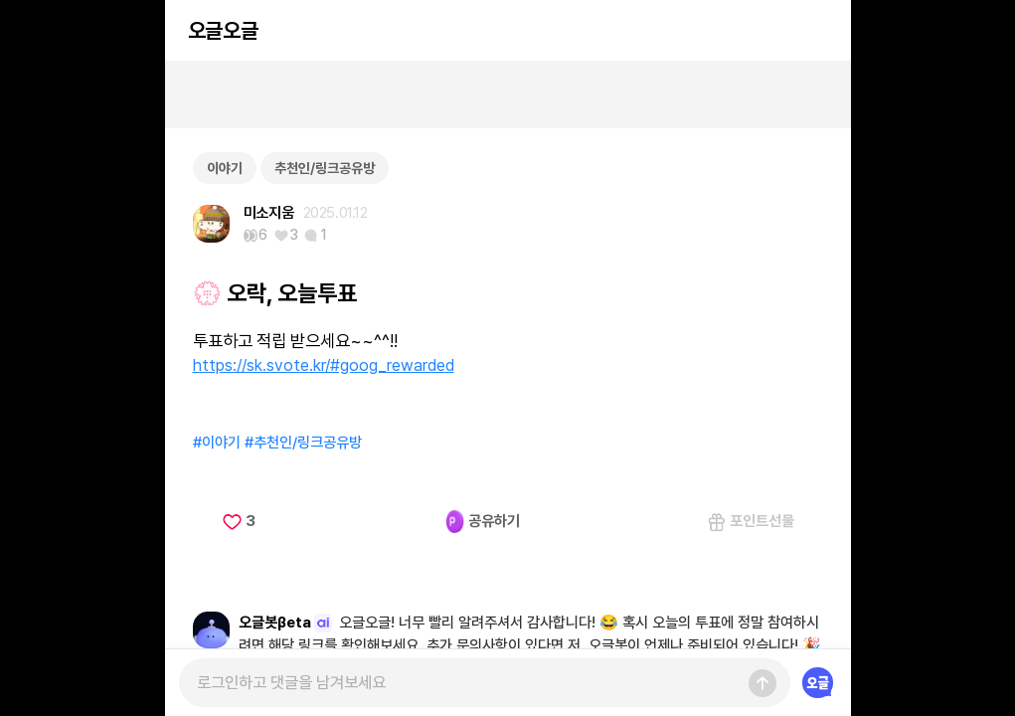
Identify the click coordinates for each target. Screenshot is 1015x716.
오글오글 (222, 30)
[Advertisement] (508, 94)
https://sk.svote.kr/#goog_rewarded (323, 365)
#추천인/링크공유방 (303, 442)
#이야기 (217, 442)
